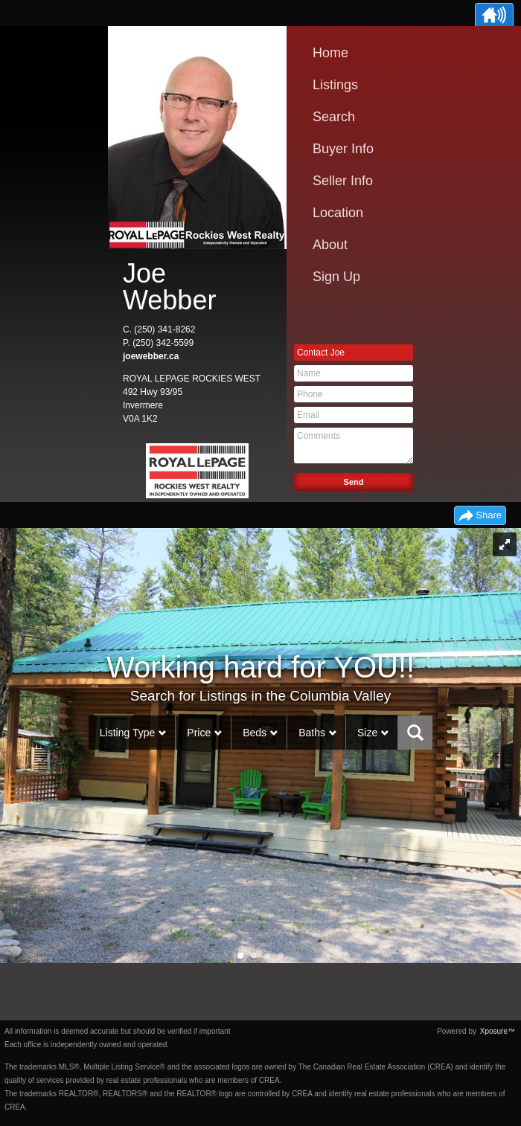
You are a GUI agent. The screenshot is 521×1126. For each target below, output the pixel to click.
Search (334, 116)
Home (330, 52)
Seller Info (343, 180)
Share (489, 515)
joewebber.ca (151, 356)
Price (199, 733)
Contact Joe (321, 352)
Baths (311, 733)
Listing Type (127, 733)
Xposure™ (497, 1031)
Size (367, 733)
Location (338, 212)
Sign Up (336, 276)
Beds (254, 733)
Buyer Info (343, 148)
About (330, 244)
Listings (335, 84)
